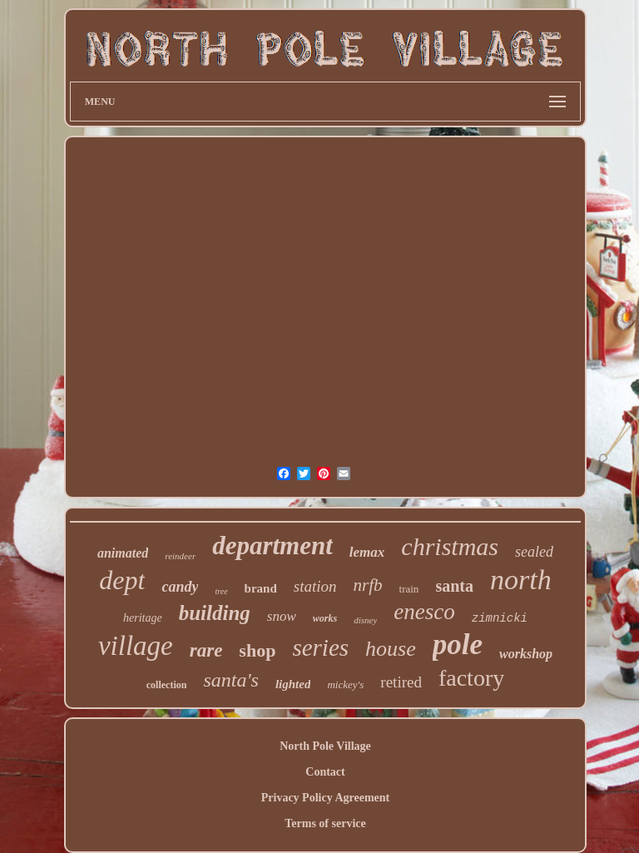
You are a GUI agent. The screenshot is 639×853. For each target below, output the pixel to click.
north (521, 579)
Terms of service (325, 823)
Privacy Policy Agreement (325, 797)
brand (261, 588)
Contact (324, 772)
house (390, 649)
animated (122, 553)
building (214, 613)
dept (122, 580)
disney (365, 620)
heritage (142, 618)
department (272, 545)
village (135, 646)
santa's (230, 680)
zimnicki (500, 618)
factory (471, 678)
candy (179, 586)
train (409, 589)
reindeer (180, 556)
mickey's (345, 684)
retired (401, 682)
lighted (293, 684)
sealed (534, 551)
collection (166, 685)
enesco (424, 611)
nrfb (368, 585)
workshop (525, 654)
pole (458, 644)
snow (281, 616)
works (325, 618)
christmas (449, 546)
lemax (367, 552)
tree (221, 591)
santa (454, 586)
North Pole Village (325, 746)
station (315, 586)
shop (257, 650)
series (320, 647)
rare (206, 650)
